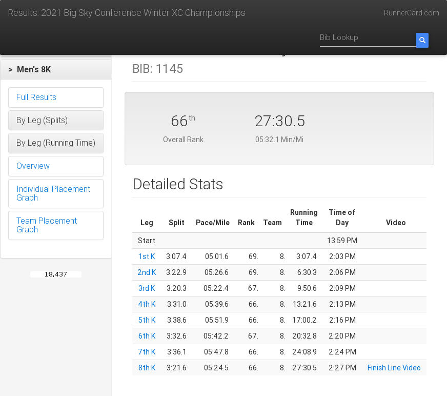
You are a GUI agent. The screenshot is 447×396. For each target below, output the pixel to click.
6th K (146, 336)
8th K (146, 367)
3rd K (146, 288)
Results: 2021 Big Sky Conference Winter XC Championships (127, 12)
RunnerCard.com (411, 12)
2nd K (146, 272)
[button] (56, 70)
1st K (146, 256)
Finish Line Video (394, 367)
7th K (146, 352)
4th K (146, 304)
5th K (146, 320)
